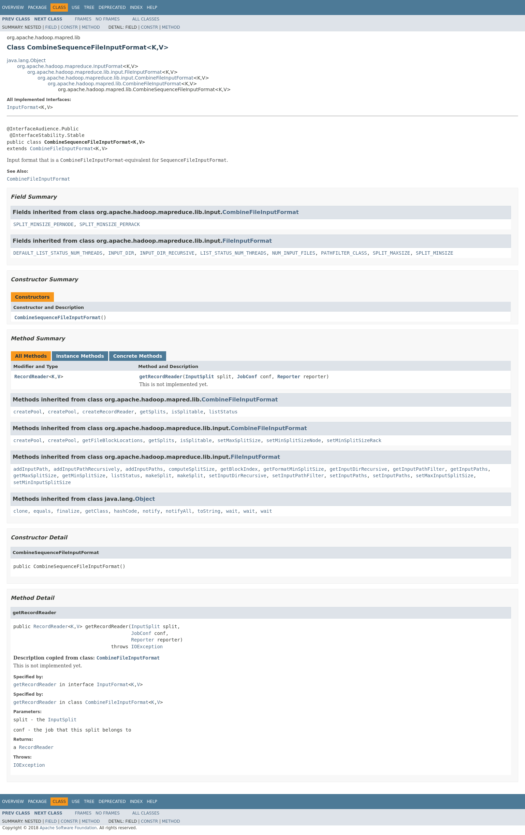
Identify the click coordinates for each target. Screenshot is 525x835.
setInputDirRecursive (237, 475)
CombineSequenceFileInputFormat (57, 317)
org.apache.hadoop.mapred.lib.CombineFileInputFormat (114, 83)
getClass (96, 511)
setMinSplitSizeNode (293, 440)
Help (152, 7)
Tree (89, 7)
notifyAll (179, 511)
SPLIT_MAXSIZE (391, 253)
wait (232, 511)
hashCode (125, 511)
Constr (69, 27)
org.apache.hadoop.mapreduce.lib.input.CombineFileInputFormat (115, 78)
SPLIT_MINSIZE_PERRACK (109, 224)
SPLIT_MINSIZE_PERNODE (43, 224)
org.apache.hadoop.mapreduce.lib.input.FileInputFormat (94, 72)
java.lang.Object (26, 60)
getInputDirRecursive (358, 469)
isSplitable (187, 411)
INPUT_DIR (121, 253)
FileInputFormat (247, 241)
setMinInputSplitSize (42, 482)
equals (42, 511)
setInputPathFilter (298, 475)
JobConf (247, 376)
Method (91, 27)
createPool (27, 411)
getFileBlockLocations (112, 440)
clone (20, 511)
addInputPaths (144, 469)
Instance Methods (80, 356)
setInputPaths (348, 475)
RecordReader (31, 376)
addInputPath (30, 469)
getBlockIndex (239, 469)
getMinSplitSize (83, 475)
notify (151, 511)
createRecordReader (108, 411)
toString (209, 511)
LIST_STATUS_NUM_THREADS (233, 253)
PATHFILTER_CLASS (344, 253)
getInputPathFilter (419, 469)
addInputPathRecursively (87, 469)
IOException (147, 646)
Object (145, 499)
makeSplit (159, 475)
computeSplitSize (192, 469)
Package (37, 7)
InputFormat (23, 107)
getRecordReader (160, 376)
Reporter (288, 376)
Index (136, 7)
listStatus (223, 411)
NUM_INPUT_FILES (293, 253)
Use (76, 7)
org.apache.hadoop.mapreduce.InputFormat (69, 66)
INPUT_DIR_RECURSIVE (167, 253)
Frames (83, 19)
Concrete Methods (137, 356)
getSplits (153, 411)
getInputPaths (469, 469)
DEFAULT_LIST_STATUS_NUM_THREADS (57, 253)
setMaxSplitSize (238, 440)
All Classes (145, 19)
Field (51, 27)
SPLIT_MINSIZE (434, 253)
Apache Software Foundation (68, 827)
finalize (67, 511)
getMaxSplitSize (34, 475)
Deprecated (112, 7)
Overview (13, 7)
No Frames (108, 19)
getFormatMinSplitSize (293, 469)
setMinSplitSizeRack (354, 440)
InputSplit (199, 376)
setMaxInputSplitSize (444, 475)
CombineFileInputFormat (61, 148)
